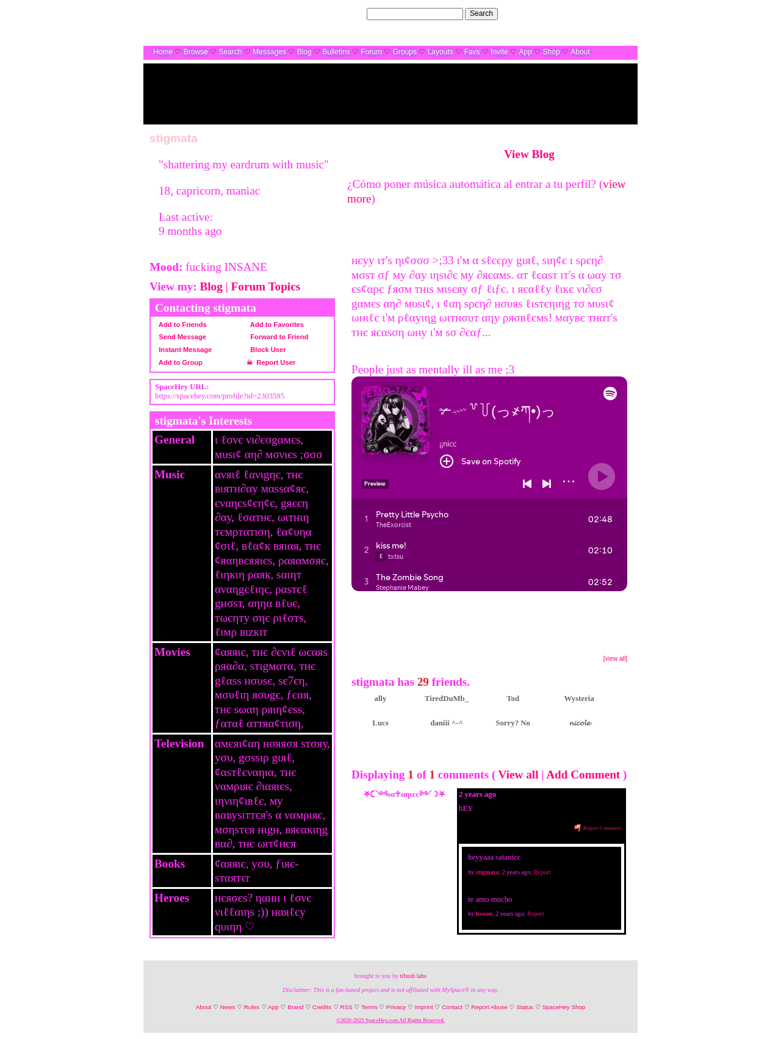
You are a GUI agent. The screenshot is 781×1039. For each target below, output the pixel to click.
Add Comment (583, 774)
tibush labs (413, 975)
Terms (369, 1007)
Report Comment (597, 828)
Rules (251, 1007)
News (228, 1007)
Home (163, 52)
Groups (405, 52)
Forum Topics (266, 286)
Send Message (180, 336)
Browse (196, 52)
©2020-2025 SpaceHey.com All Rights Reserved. (390, 1020)
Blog (304, 52)
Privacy (396, 1007)
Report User (274, 362)
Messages (269, 52)
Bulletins (336, 52)
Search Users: (341, 13)
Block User (266, 349)
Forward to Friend (277, 336)
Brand (295, 1007)
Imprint (424, 1007)
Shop (551, 52)
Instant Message (183, 349)
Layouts (440, 52)
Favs (472, 52)
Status (524, 1007)
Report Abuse (489, 1007)
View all (518, 774)
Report (542, 872)
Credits (321, 1007)
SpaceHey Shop (563, 1007)
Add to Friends (181, 324)
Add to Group (179, 362)
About (579, 52)
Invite (499, 52)
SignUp (620, 13)
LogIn (592, 13)
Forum (371, 52)
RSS (346, 1007)
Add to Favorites (275, 324)
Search (481, 13)
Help (569, 13)
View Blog (529, 154)
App (525, 52)
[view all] (615, 658)
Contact (452, 1007)
